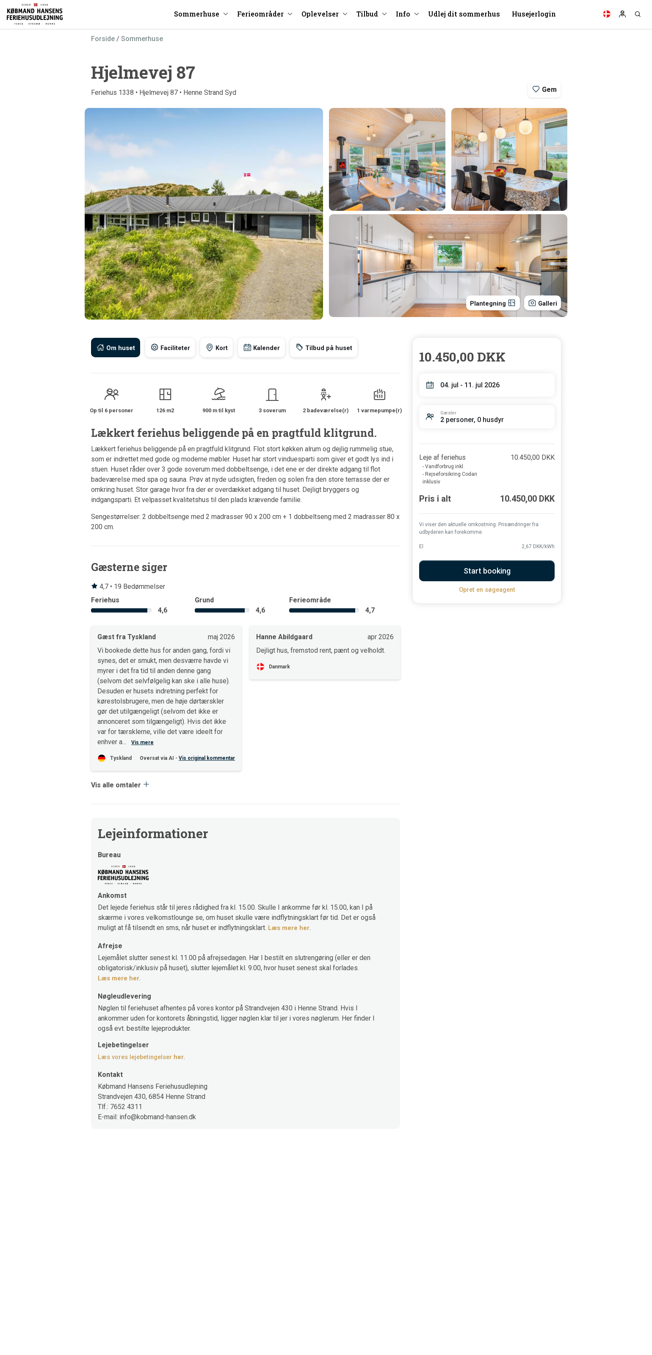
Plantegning (486, 302)
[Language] (606, 17)
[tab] (116, 347)
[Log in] (622, 17)
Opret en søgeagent (487, 589)
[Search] (637, 17)
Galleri (540, 302)
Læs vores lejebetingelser (144, 1057)
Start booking (487, 570)
